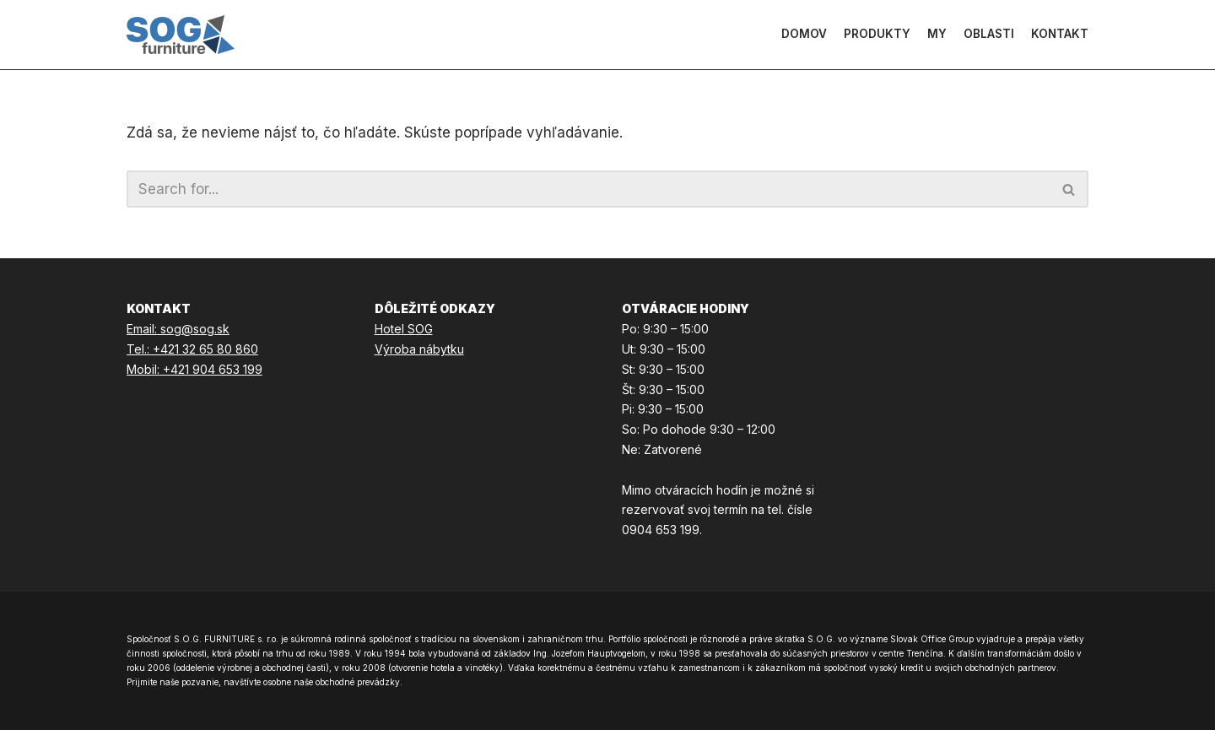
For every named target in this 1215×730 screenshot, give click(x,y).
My (937, 34)
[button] (1068, 189)
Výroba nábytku (419, 349)
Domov (804, 34)
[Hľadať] (1069, 189)
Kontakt (1059, 34)
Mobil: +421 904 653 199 (194, 369)
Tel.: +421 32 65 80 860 (192, 349)
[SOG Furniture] (181, 34)
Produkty (877, 34)
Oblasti (989, 34)
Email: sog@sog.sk (178, 329)
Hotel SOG (404, 329)
